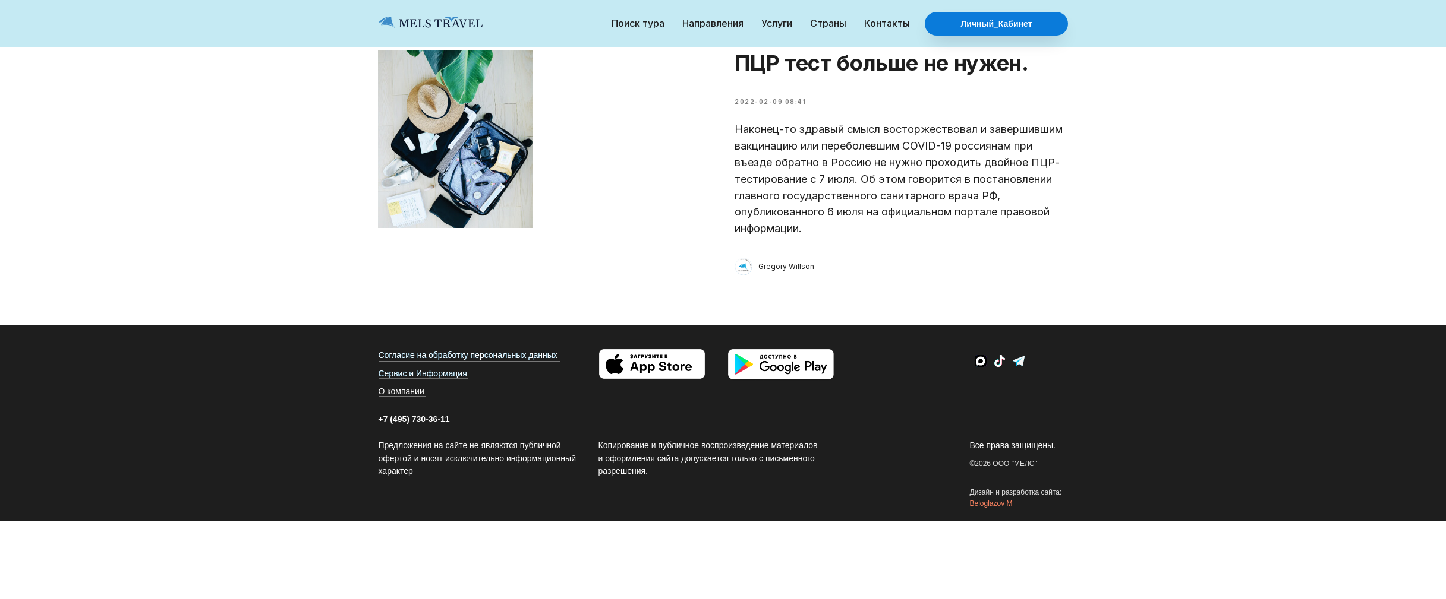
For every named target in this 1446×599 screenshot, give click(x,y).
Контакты (887, 23)
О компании (401, 405)
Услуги (776, 23)
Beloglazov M (991, 516)
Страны (828, 23)
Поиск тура (638, 23)
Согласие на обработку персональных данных (468, 368)
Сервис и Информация (423, 387)
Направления (713, 23)
